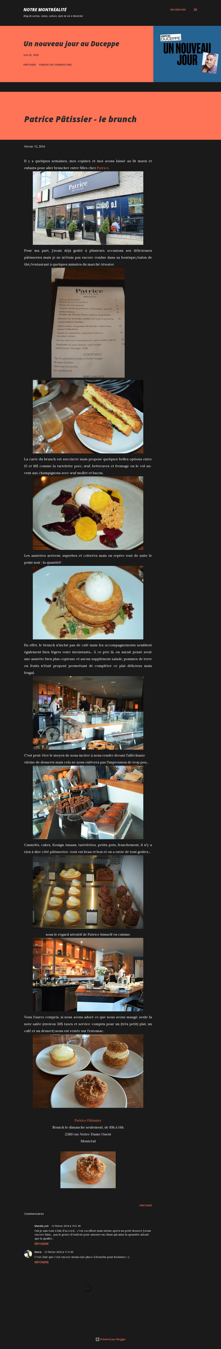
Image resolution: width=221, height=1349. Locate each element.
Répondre (42, 1244)
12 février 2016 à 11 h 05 (58, 1252)
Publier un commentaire (55, 64)
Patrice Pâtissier (88, 1120)
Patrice (103, 168)
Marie (38, 1252)
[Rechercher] (178, 10)
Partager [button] (29, 64)
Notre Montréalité (44, 9)
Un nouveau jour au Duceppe (71, 43)
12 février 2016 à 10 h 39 (65, 1226)
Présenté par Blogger (110, 1339)
